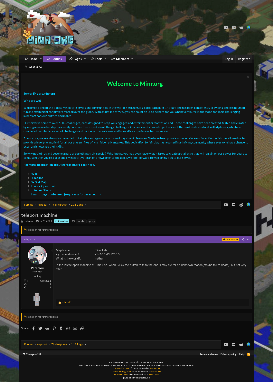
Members (122, 61)
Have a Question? (44, 191)
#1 (247, 244)
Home (34, 61)
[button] (41, 61)
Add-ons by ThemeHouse (137, 377)
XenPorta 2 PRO (121, 374)
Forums (57, 61)
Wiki (35, 178)
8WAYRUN (155, 368)
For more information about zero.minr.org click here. (60, 169)
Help (242, 354)
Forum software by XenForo (136, 362)
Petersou (30, 226)
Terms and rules (209, 354)
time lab (82, 226)
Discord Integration (122, 371)
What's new (35, 70)
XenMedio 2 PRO (121, 368)
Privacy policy (228, 354)
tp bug (92, 226)
